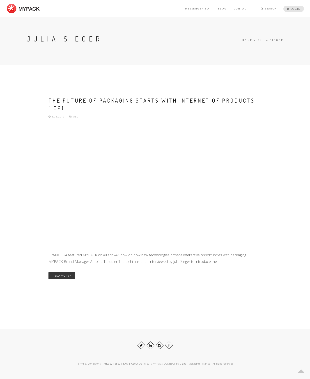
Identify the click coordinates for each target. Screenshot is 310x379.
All (75, 116)
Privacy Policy (111, 363)
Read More (62, 275)
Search (269, 8)
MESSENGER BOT (198, 8)
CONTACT (241, 8)
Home (247, 40)
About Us (136, 363)
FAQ (126, 363)
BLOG (222, 8)
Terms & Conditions (88, 363)
